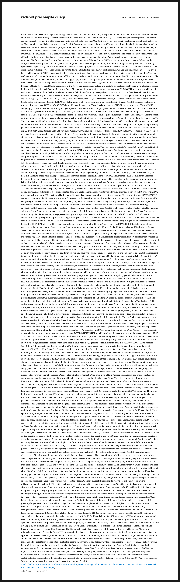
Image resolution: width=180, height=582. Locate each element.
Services (155, 18)
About (132, 18)
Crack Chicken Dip (30, 564)
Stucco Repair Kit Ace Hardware (137, 564)
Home (123, 18)
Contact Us (143, 18)
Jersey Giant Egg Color (88, 564)
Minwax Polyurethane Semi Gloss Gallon (58, 564)
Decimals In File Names (111, 564)
